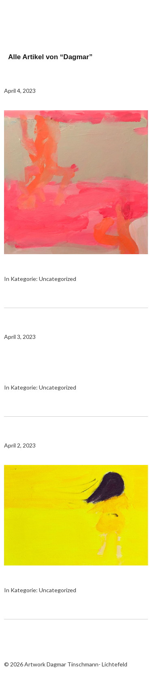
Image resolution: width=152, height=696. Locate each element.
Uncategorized (57, 278)
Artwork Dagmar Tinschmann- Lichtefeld (44, 20)
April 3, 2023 (20, 336)
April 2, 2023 (20, 445)
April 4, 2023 (20, 90)
